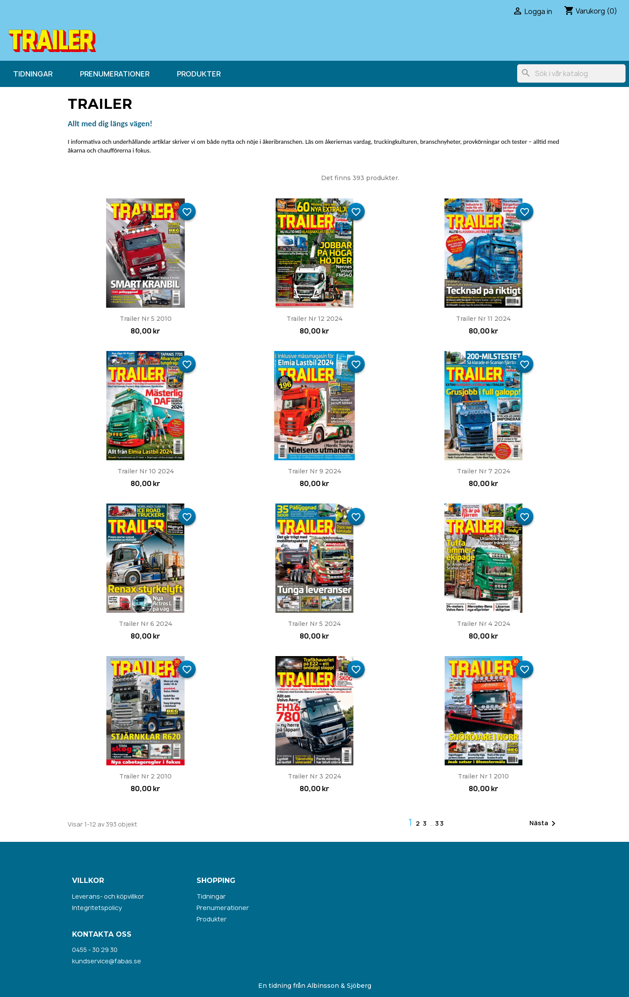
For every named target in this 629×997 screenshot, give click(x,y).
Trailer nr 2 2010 (145, 776)
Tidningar (32, 74)
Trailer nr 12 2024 (314, 319)
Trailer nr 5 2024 (314, 624)
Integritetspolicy (97, 907)
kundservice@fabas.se (106, 961)
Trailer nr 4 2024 (483, 624)
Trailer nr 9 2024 (314, 471)
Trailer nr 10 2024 (146, 471)
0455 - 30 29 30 (95, 949)
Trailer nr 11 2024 (483, 319)
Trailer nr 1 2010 (483, 776)
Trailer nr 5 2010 (146, 319)
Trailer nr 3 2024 (314, 776)
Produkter (199, 74)
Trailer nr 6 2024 (145, 624)
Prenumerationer (114, 74)
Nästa (544, 823)
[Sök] (571, 73)
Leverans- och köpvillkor (108, 896)
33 (440, 823)
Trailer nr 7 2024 (483, 471)
